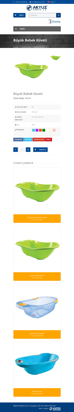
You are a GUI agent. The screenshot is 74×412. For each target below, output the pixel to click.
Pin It (49, 139)
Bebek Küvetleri (39, 47)
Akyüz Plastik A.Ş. (20, 406)
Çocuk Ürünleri (26, 47)
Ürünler (16, 47)
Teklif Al (42, 150)
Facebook (18, 139)
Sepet (21, 15)
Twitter (28, 139)
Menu (19, 28)
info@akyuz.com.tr (38, 2)
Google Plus (39, 139)
